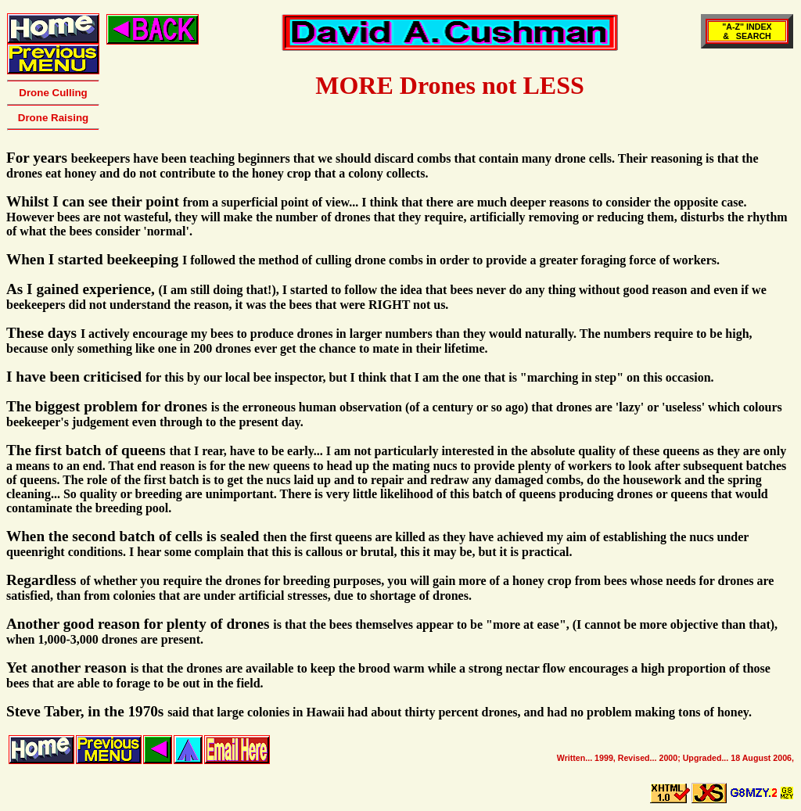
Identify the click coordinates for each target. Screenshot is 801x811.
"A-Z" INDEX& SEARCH (746, 31)
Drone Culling (53, 93)
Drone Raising (53, 118)
